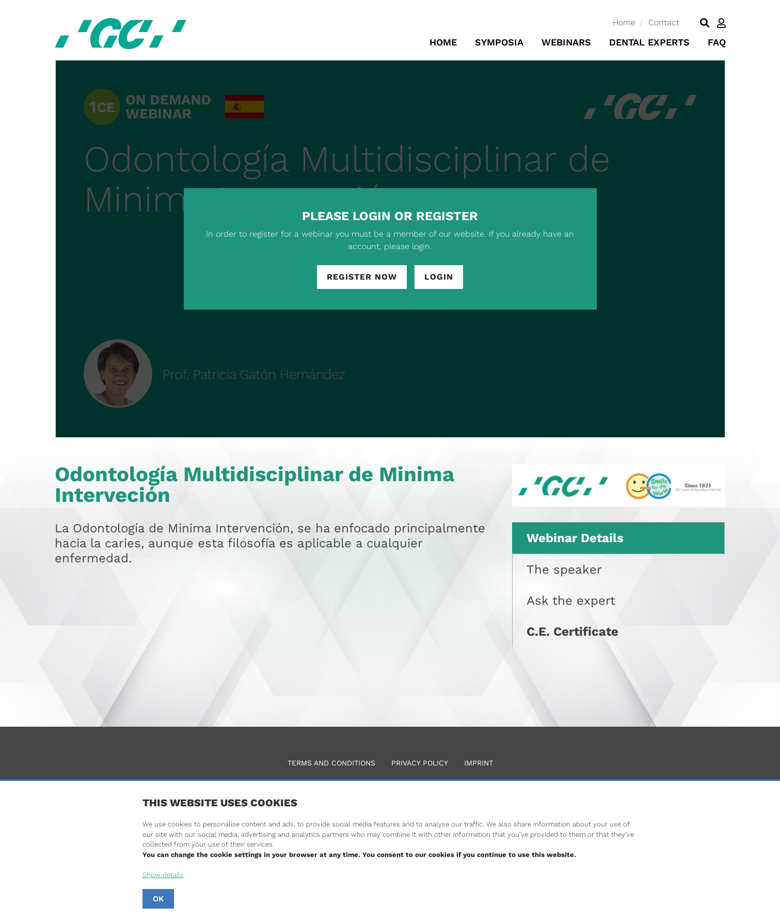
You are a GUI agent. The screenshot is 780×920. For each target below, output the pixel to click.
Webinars (566, 42)
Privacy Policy (419, 763)
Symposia (499, 42)
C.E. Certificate (572, 631)
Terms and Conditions (331, 763)
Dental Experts (649, 42)
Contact (663, 22)
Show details (163, 875)
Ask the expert (571, 600)
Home (624, 22)
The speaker (564, 569)
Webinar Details (575, 538)
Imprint (478, 763)
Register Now (362, 277)
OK (158, 898)
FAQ (717, 42)
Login (438, 277)
